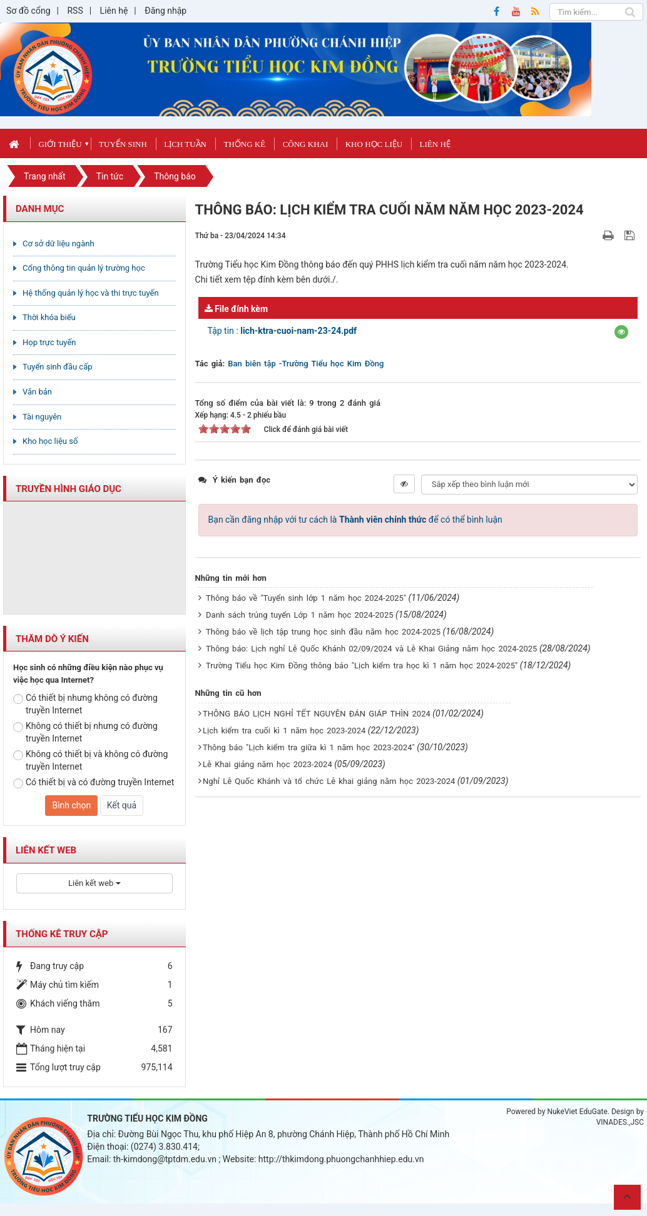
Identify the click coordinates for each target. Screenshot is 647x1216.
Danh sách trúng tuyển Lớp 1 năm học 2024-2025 (299, 615)
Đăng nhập (165, 11)
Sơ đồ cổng (28, 11)
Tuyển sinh (123, 144)
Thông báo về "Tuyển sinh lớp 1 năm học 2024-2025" (306, 598)
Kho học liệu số (50, 441)
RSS (75, 11)
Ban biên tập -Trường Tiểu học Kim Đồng (306, 363)
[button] (621, 332)
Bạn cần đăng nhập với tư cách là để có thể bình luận (355, 520)
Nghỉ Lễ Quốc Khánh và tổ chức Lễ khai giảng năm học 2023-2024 (329, 781)
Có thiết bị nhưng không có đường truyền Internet (85, 704)
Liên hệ (114, 11)
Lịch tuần (185, 144)
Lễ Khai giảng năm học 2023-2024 (267, 764)
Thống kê (244, 144)
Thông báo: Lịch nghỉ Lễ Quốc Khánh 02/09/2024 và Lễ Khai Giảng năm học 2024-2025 (371, 648)
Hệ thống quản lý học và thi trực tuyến (91, 293)
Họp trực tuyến (49, 342)
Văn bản (37, 391)
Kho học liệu (373, 144)
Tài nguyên (42, 416)
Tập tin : (282, 331)
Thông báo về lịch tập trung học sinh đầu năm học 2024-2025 (323, 631)
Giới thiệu (59, 144)
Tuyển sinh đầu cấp (58, 366)
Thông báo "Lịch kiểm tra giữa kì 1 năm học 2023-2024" (309, 747)
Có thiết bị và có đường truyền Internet (93, 782)
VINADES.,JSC (620, 1122)
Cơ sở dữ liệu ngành (58, 243)
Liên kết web (94, 883)
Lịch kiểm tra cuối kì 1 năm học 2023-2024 (284, 730)
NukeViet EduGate (577, 1111)
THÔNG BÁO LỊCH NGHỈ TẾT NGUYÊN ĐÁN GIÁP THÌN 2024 (316, 713)
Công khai (306, 144)
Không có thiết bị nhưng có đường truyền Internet (85, 732)
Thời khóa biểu (49, 317)
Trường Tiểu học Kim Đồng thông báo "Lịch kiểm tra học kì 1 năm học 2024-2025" (361, 665)
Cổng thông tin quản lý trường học (84, 268)
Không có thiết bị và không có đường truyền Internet (90, 760)
